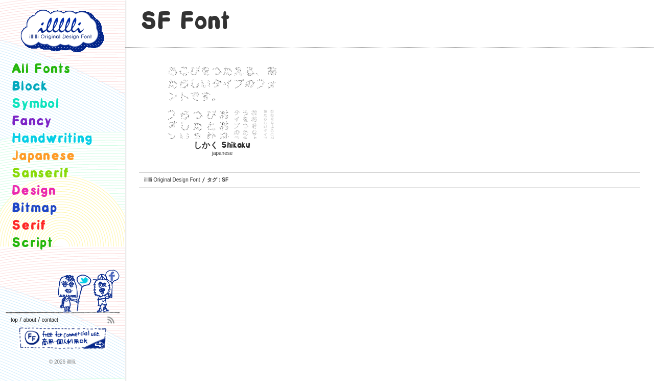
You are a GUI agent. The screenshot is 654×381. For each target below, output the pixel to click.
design (34, 191)
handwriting (52, 139)
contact (50, 320)
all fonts (41, 69)
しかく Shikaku (222, 146)
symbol (35, 104)
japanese (222, 153)
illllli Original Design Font (172, 180)
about (30, 320)
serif (29, 226)
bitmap (34, 208)
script (32, 243)
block (30, 87)
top (14, 320)
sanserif (40, 174)
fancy (32, 121)
